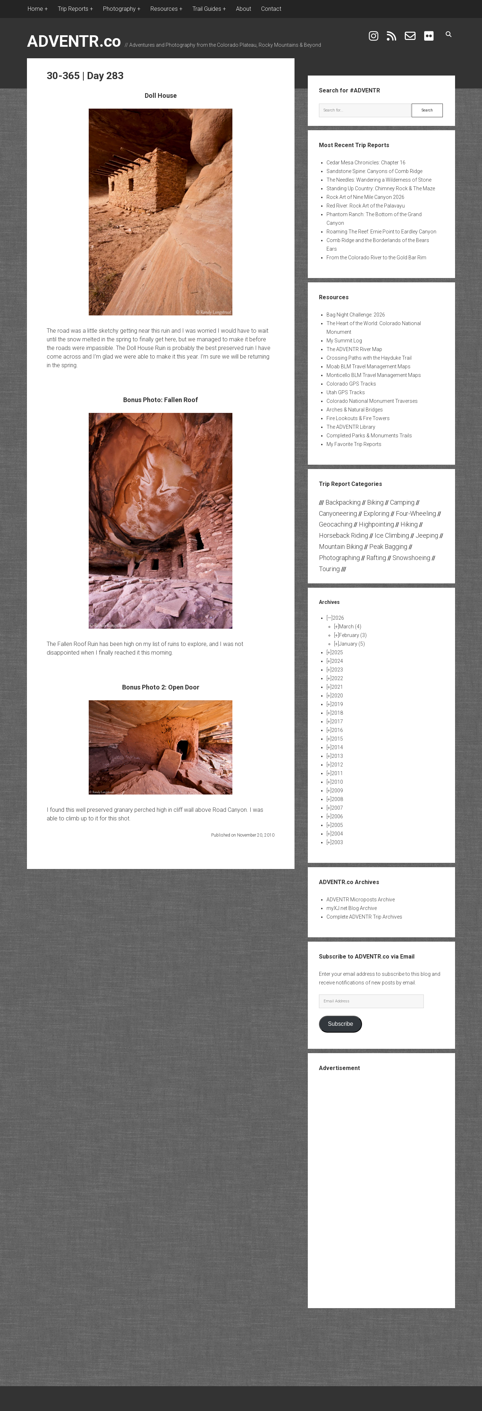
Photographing (339, 557)
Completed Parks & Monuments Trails (369, 435)
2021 (337, 687)
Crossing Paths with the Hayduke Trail (369, 358)
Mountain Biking (341, 546)
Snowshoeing (411, 557)
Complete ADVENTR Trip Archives (364, 917)
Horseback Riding (343, 535)
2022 (337, 678)
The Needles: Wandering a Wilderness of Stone (378, 180)
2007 (337, 808)
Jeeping (427, 535)
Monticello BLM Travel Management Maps (373, 375)
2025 (337, 652)
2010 (337, 782)
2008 (337, 799)
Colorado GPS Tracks (351, 384)
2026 (338, 618)
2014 (337, 747)
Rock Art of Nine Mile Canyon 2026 (365, 197)
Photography (119, 8)
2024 (337, 661)
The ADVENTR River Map (354, 349)
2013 (337, 756)
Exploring (376, 513)
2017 (337, 721)
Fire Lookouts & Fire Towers (358, 418)
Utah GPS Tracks (345, 392)
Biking (375, 502)
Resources (164, 8)
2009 (337, 790)
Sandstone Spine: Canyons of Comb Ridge (374, 171)
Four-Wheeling (416, 513)
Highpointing (376, 524)
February (353, 635)
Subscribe (340, 1024)
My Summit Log (344, 340)
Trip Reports (73, 8)
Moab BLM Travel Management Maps (368, 366)
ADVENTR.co (74, 41)
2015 (337, 739)
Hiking (409, 524)
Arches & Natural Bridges (354, 410)
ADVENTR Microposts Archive (360, 899)
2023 (337, 670)
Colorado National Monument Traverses (372, 401)
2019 (337, 704)
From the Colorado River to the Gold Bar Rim (376, 257)
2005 (337, 825)
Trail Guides (207, 8)
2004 (337, 834)
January (352, 644)
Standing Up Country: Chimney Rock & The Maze (380, 188)
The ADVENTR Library (350, 427)
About (243, 8)
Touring (329, 569)
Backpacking (343, 502)
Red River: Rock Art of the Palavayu (365, 206)
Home (35, 8)
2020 (337, 695)
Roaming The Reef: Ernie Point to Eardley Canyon (381, 232)
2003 (337, 842)
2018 (337, 713)
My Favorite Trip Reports (353, 444)
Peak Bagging (388, 546)
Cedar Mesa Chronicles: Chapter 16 (365, 162)
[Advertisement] (381, 1189)
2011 (337, 773)
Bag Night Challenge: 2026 (355, 315)
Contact (271, 8)
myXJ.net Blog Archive (351, 908)
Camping (402, 502)
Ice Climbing (392, 535)
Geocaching (335, 524)
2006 (337, 816)
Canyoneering (338, 513)
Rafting (376, 557)
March (350, 626)
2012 (337, 765)
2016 (337, 730)
